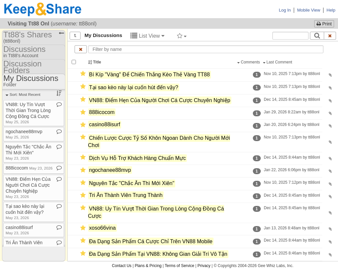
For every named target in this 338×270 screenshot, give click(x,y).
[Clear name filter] (81, 49)
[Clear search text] (330, 36)
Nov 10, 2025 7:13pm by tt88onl (292, 73)
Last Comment (278, 62)
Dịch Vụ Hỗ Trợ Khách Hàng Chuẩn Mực (137, 158)
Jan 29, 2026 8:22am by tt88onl (292, 112)
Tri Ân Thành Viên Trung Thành (126, 195)
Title (95, 62)
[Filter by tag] (182, 36)
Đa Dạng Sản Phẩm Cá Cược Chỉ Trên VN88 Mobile (151, 241)
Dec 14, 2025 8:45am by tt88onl (292, 99)
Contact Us (121, 265)
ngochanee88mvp (110, 170)
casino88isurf (104, 125)
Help (330, 10)
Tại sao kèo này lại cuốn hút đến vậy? (133, 87)
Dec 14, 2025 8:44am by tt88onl (292, 157)
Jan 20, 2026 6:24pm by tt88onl (292, 124)
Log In (285, 10)
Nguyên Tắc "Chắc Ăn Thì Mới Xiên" (131, 183)
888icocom (102, 112)
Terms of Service (179, 265)
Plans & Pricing (148, 265)
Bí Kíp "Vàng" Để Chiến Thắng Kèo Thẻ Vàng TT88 (149, 74)
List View (147, 36)
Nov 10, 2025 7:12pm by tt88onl (292, 182)
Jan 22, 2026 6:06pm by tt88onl (292, 170)
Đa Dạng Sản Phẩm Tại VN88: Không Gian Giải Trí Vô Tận (158, 254)
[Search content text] (290, 36)
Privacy (203, 265)
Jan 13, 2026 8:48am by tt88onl (292, 228)
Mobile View (308, 10)
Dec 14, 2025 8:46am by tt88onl (292, 253)
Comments (249, 62)
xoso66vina (102, 228)
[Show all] (75, 36)
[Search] (317, 36)
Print (324, 23)
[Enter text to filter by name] (205, 49)
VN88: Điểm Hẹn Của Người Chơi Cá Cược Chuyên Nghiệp (159, 100)
